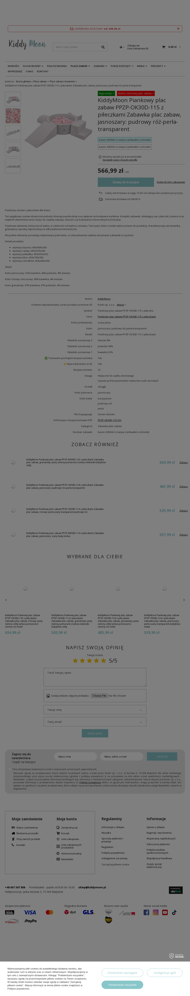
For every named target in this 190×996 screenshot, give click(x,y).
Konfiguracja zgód (165, 973)
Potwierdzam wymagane (122, 973)
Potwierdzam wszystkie (122, 985)
